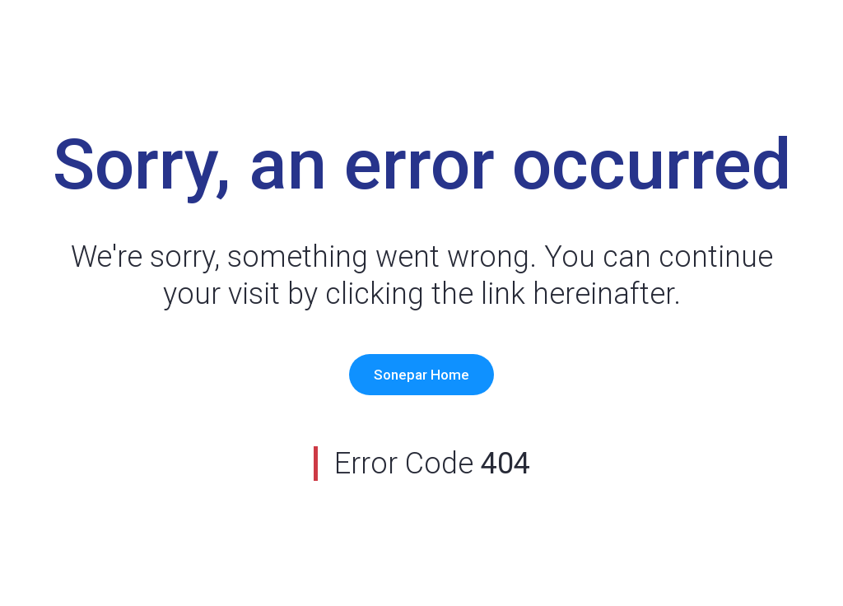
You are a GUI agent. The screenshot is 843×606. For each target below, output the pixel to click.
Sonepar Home (421, 374)
